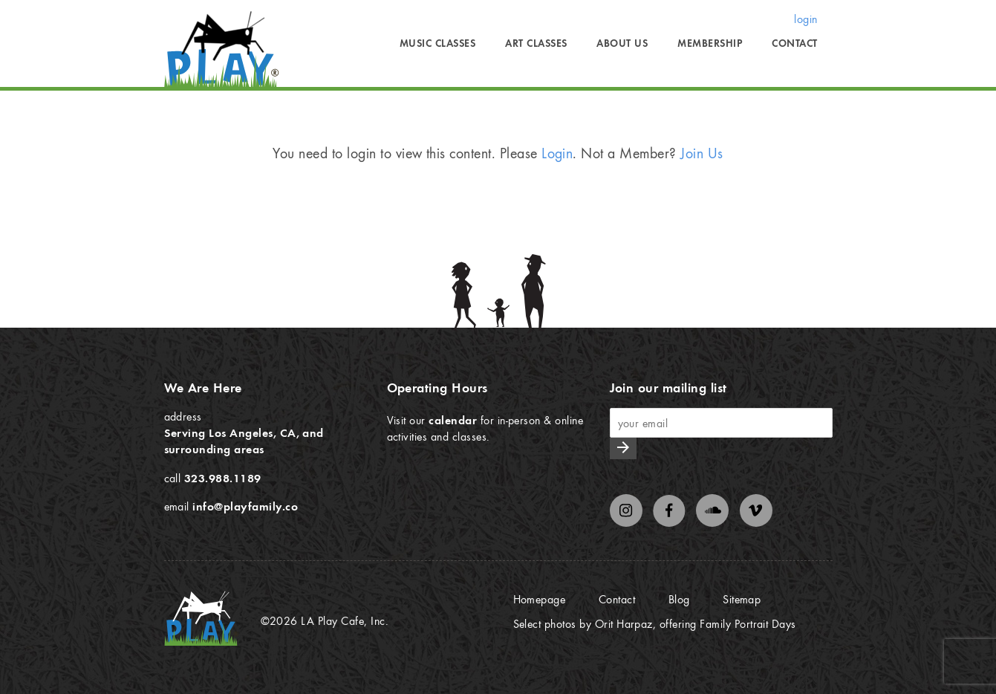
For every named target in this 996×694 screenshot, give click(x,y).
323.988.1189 (222, 477)
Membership (709, 43)
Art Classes (536, 43)
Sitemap (742, 598)
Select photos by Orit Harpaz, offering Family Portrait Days (654, 623)
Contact (794, 43)
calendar (453, 419)
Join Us (701, 152)
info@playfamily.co (245, 506)
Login (557, 152)
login (805, 18)
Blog (679, 598)
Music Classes (437, 43)
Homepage (539, 598)
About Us (622, 43)
